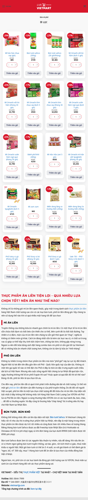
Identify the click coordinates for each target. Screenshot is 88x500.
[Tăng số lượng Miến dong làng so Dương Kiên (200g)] (58, 218)
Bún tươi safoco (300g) (33, 54)
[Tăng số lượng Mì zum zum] (37, 216)
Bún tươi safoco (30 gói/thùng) (54, 54)
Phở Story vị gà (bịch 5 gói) (54, 257)
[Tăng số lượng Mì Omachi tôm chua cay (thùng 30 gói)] (58, 116)
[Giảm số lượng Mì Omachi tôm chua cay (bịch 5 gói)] (29, 116)
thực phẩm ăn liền (77, 308)
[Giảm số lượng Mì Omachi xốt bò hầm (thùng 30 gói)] (8, 116)
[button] (6, 6)
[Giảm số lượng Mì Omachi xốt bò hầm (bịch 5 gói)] (72, 64)
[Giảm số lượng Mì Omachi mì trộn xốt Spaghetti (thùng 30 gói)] (72, 168)
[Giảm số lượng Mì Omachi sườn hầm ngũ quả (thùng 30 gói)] (8, 168)
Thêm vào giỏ (12, 73)
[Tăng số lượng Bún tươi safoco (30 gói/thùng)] (58, 64)
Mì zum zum (33, 206)
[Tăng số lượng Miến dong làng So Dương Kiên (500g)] (80, 218)
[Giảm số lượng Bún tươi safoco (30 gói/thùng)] (50, 64)
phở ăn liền (14, 387)
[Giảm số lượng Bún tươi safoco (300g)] (29, 64)
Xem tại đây (36, 488)
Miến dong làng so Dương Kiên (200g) (55, 207)
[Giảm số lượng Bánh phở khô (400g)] (29, 166)
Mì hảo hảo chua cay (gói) (12, 54)
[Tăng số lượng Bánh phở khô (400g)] (37, 166)
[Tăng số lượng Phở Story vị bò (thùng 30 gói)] (37, 268)
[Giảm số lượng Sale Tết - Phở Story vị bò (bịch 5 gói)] (72, 270)
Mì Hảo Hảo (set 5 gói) (54, 155)
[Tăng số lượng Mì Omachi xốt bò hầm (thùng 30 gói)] (16, 116)
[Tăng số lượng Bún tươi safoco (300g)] (37, 64)
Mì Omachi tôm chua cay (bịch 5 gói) (33, 105)
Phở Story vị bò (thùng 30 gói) (33, 257)
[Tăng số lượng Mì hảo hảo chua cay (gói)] (16, 64)
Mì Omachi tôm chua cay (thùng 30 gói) (55, 105)
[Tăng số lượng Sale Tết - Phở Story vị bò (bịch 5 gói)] (80, 270)
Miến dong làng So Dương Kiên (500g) (76, 207)
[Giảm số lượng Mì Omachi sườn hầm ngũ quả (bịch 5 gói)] (72, 116)
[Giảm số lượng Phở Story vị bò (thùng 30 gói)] (29, 268)
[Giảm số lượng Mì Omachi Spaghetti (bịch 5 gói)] (8, 218)
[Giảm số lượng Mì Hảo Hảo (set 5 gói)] (50, 164)
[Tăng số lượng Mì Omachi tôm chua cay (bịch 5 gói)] (37, 116)
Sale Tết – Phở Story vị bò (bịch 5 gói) (76, 259)
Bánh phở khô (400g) (33, 155)
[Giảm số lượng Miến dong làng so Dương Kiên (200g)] (50, 218)
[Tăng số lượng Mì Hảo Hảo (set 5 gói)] (58, 164)
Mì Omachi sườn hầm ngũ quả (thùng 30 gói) (12, 157)
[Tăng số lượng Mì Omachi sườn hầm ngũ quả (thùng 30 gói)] (16, 168)
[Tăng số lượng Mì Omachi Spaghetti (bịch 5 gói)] (16, 218)
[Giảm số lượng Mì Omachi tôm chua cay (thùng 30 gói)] (50, 116)
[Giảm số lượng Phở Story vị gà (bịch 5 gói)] (50, 266)
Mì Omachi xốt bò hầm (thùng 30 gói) (12, 105)
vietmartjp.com (17, 485)
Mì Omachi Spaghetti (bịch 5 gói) (12, 209)
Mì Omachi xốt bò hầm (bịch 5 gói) (76, 54)
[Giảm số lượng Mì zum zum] (29, 216)
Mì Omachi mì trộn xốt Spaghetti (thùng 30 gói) (76, 157)
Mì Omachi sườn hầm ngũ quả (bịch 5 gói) (76, 105)
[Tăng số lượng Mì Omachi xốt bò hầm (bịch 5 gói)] (80, 64)
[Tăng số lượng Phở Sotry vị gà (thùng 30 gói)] (16, 268)
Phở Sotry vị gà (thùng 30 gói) (12, 257)
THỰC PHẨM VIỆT (31, 472)
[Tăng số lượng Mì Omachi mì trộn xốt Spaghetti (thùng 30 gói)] (80, 168)
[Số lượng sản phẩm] (12, 64)
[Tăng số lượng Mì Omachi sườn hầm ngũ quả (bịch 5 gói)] (80, 116)
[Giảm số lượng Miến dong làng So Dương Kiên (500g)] (72, 218)
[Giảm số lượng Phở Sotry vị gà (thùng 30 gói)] (8, 268)
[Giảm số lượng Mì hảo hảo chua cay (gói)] (8, 64)
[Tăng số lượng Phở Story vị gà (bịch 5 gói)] (58, 266)
